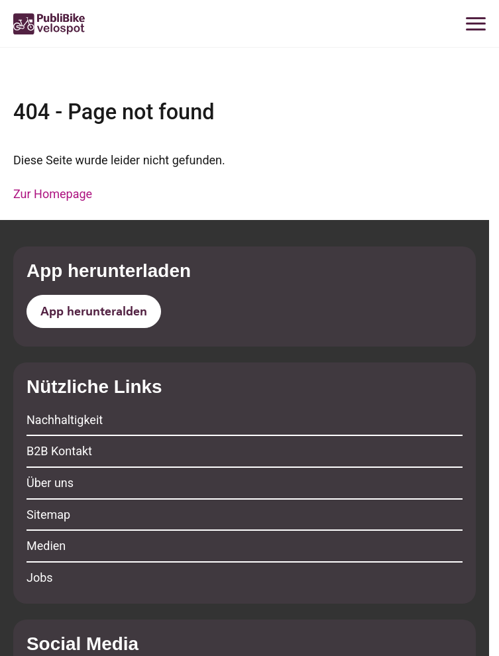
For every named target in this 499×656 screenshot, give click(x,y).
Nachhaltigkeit (65, 420)
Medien (46, 546)
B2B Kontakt (59, 451)
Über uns (50, 483)
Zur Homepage (52, 194)
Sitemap (48, 514)
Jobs (40, 577)
